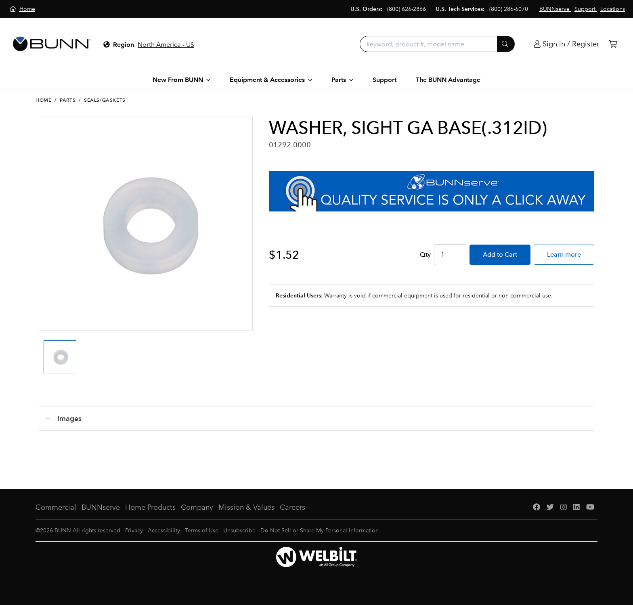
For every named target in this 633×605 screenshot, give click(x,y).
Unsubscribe (239, 530)
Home (43, 100)
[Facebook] (536, 507)
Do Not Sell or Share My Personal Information (319, 530)
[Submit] (506, 44)
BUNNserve (101, 507)
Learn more (564, 254)
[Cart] (613, 44)
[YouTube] (590, 507)
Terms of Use (201, 530)
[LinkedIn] (576, 507)
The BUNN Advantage (448, 80)
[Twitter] (550, 507)
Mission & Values (246, 507)
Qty (425, 254)
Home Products (150, 507)
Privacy (134, 530)
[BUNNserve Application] (431, 191)
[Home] (22, 9)
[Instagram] (563, 507)
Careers (292, 507)
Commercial (56, 507)
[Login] (566, 44)
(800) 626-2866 (406, 9)
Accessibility (164, 530)
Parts (67, 100)
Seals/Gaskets (105, 100)
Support (384, 80)
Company (197, 507)
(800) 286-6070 (508, 9)
